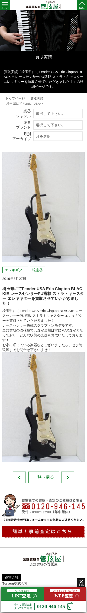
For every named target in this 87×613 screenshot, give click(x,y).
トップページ (15, 98)
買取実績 (36, 98)
